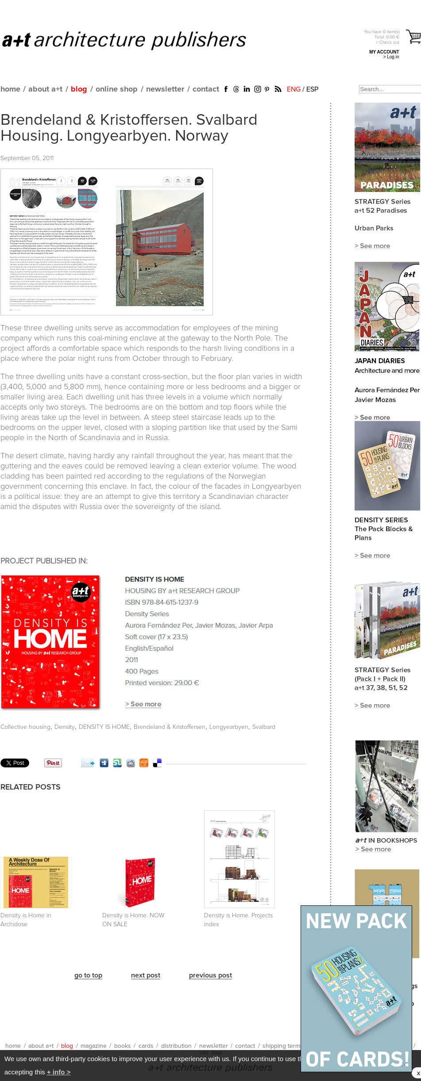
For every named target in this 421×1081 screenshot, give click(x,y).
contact (206, 89)
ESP (312, 89)
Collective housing (25, 727)
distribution (176, 1046)
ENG (294, 89)
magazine (94, 1046)
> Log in (391, 56)
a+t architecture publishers (135, 40)
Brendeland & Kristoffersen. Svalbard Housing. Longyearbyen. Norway (129, 128)
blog (79, 89)
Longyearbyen (228, 727)
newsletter (165, 89)
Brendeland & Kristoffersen (169, 727)
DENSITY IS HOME (104, 727)
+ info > (58, 1072)
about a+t (45, 89)
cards (146, 1046)
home (10, 89)
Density (64, 727)
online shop (117, 89)
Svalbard (263, 727)
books (122, 1046)
